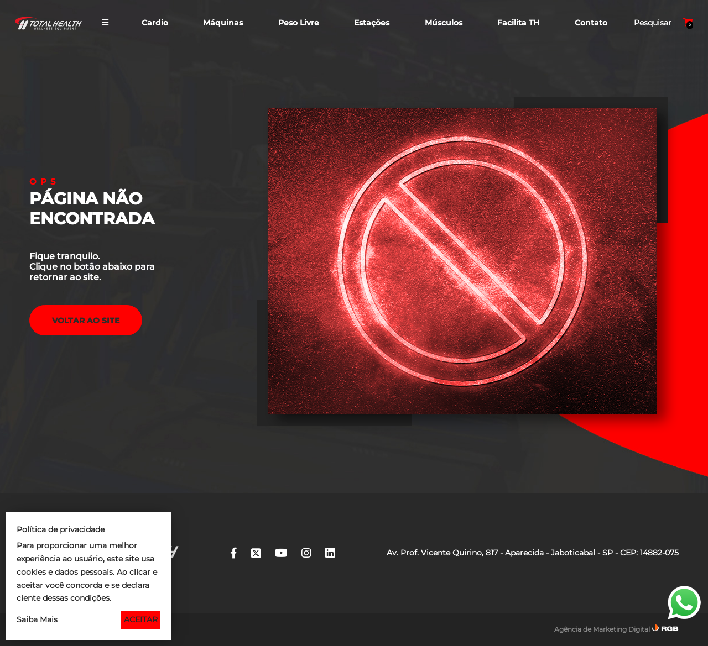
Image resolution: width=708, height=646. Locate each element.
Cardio (155, 23)
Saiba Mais (37, 619)
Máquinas (223, 23)
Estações (371, 23)
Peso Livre (298, 23)
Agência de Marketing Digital (602, 629)
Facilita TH (518, 23)
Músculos (443, 23)
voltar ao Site (85, 320)
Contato (591, 23)
